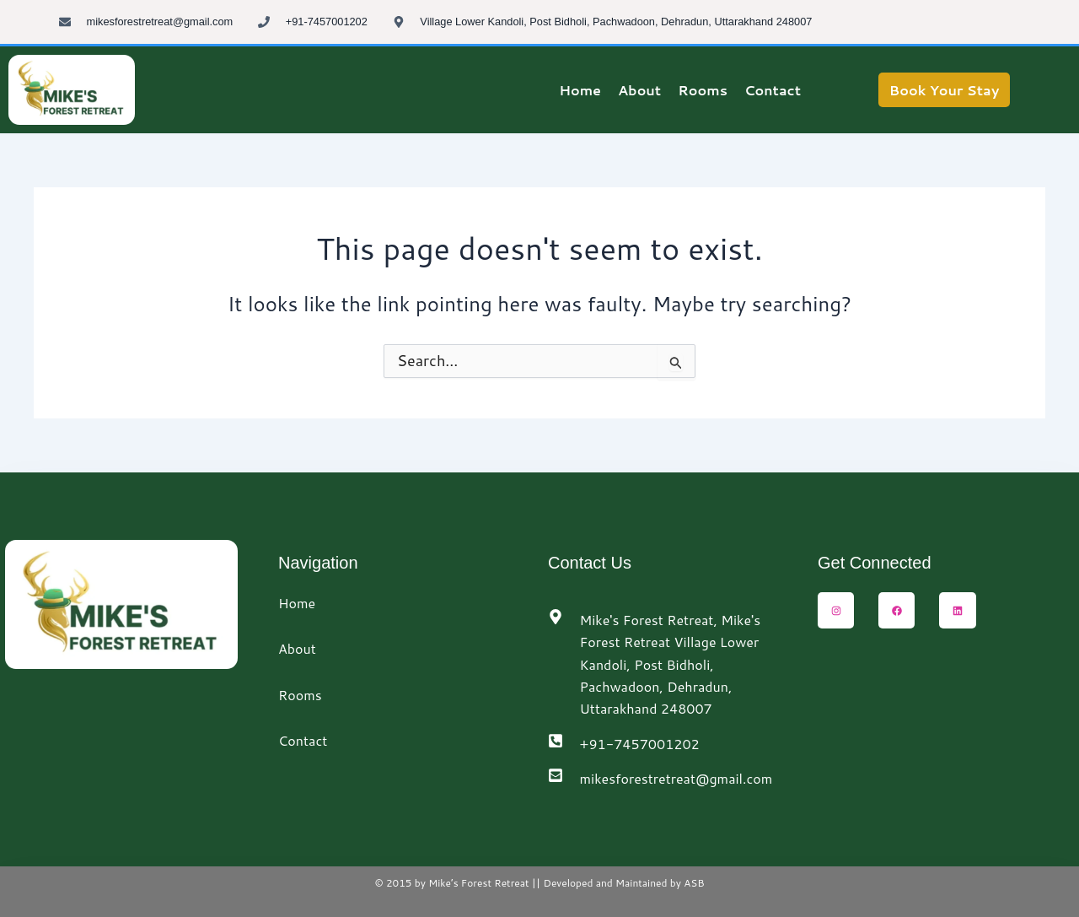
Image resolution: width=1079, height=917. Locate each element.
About (297, 648)
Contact (302, 740)
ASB (693, 883)
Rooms (300, 694)
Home (296, 602)
